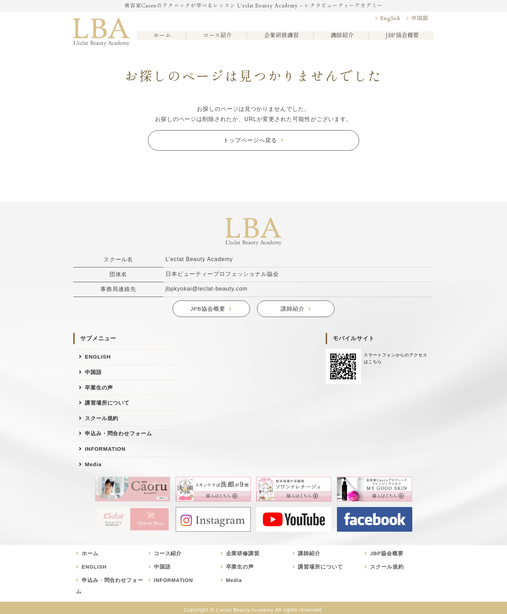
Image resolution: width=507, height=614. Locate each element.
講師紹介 (341, 38)
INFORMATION (106, 455)
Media (93, 471)
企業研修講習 (280, 38)
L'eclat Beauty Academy (244, 606)
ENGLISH (98, 358)
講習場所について (109, 406)
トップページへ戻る (250, 141)
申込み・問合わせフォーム (121, 439)
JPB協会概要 (207, 310)
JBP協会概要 (401, 38)
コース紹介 (215, 38)
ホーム (161, 38)
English (388, 19)
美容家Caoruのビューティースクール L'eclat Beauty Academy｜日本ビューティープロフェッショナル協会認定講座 (101, 30)
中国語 (419, 19)
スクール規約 (103, 422)
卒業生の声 (100, 390)
